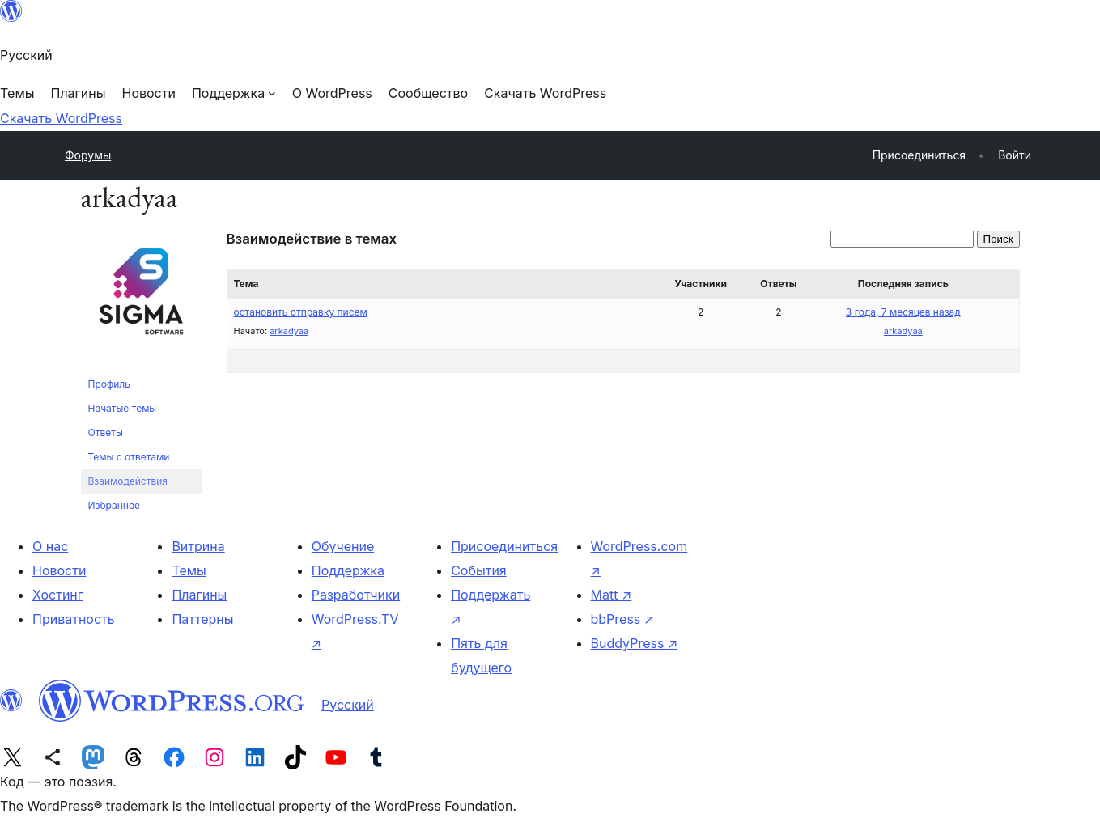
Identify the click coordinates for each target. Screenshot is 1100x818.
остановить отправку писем (300, 312)
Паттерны (202, 619)
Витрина (198, 546)
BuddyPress (634, 643)
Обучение (343, 546)
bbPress (623, 619)
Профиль (109, 384)
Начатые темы (122, 408)
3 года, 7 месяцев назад (903, 312)
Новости (59, 570)
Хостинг (57, 595)
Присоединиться (504, 546)
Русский (347, 705)
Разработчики (356, 595)
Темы (189, 570)
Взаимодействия (128, 481)
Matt (611, 595)
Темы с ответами (129, 457)
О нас (50, 546)
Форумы (88, 155)
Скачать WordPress (61, 118)
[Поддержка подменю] (234, 93)
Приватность (73, 619)
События (479, 570)
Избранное (114, 505)
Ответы (105, 432)
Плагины (199, 595)
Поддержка (348, 570)
